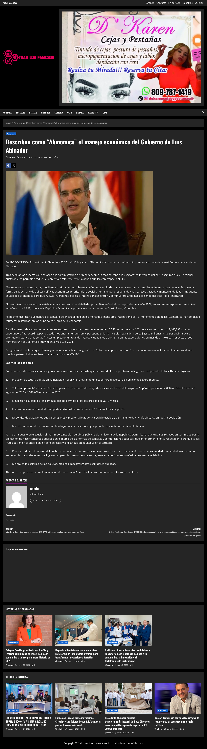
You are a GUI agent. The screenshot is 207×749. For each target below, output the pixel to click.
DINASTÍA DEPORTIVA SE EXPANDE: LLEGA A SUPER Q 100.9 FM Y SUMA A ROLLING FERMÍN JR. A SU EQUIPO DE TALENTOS (28, 724)
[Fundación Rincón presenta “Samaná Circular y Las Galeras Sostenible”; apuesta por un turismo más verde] (78, 701)
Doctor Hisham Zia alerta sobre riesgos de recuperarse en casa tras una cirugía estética (177, 724)
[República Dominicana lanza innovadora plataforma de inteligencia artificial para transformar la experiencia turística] (78, 633)
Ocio (69, 112)
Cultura (58, 112)
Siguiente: (152, 533)
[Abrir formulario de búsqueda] (203, 112)
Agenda (150, 2)
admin (11, 157)
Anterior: (54, 533)
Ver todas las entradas (46, 500)
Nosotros (187, 2)
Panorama (11, 134)
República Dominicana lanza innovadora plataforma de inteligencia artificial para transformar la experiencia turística (76, 656)
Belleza (33, 112)
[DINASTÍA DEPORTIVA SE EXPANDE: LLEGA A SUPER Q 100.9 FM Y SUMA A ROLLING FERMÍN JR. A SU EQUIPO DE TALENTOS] (29, 701)
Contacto (161, 2)
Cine (105, 112)
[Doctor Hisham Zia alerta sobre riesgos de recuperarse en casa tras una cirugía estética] (178, 701)
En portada (174, 2)
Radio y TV (93, 112)
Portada (7, 112)
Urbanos (45, 112)
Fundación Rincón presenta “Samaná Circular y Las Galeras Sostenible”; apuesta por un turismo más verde (77, 724)
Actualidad (13, 713)
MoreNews (120, 745)
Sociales (199, 2)
